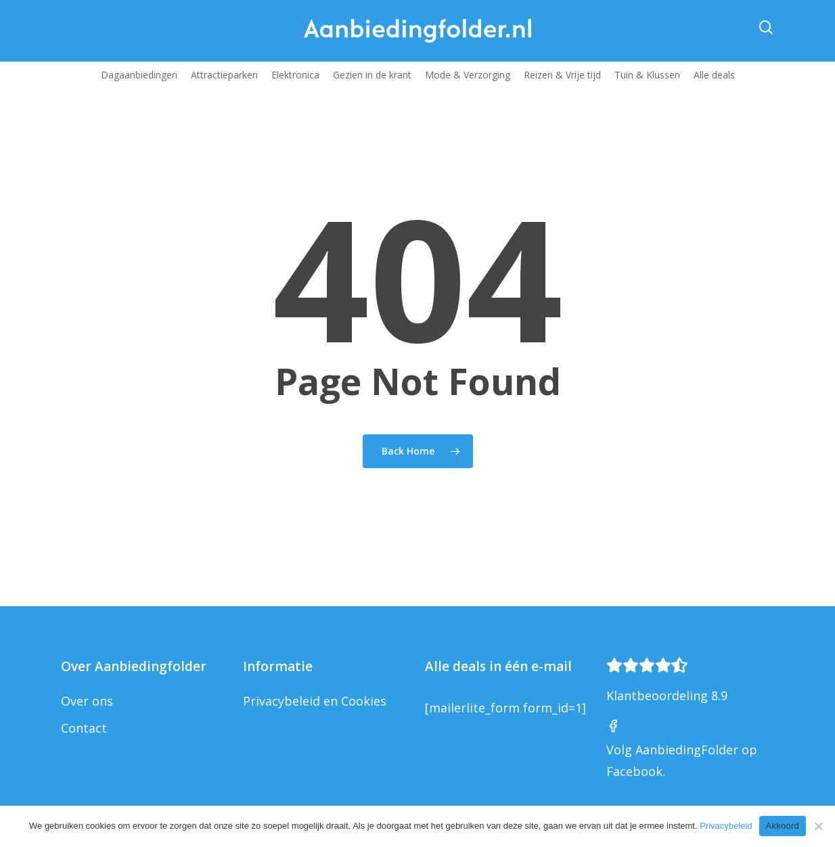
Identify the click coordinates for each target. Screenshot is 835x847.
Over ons (87, 701)
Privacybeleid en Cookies (314, 701)
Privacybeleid (726, 826)
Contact (84, 728)
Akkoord (782, 826)
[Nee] (818, 826)
